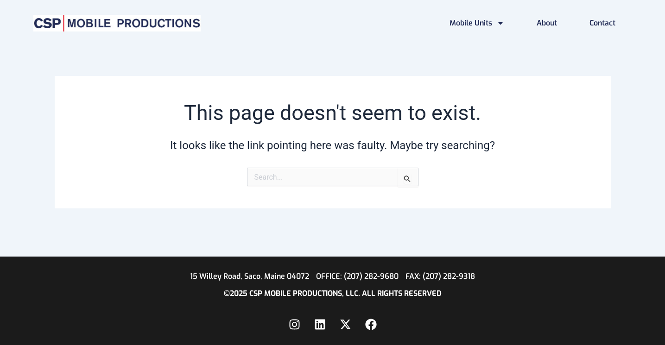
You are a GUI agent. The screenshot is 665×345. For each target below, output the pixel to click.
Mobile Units (477, 23)
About (547, 23)
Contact (602, 23)
